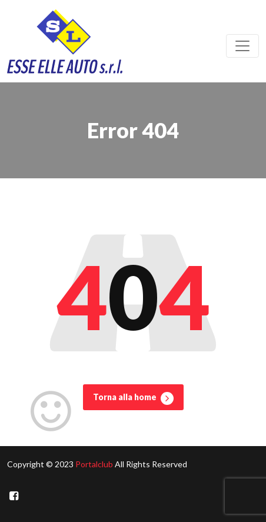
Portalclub (94, 464)
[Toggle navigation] (242, 46)
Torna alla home (133, 398)
